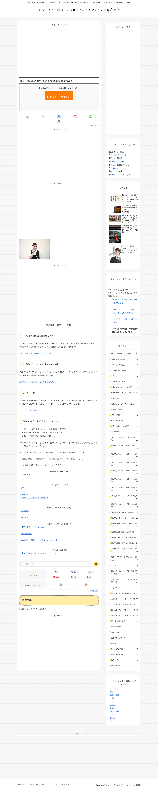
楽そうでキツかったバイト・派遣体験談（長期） (124, 581)
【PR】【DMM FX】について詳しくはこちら (39, 548)
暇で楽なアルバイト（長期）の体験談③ (124, 505)
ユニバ (112, 705)
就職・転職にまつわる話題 (124, 426)
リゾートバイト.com (116, 162)
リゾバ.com (113, 168)
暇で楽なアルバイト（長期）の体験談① (124, 489)
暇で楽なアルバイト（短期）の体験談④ (124, 464)
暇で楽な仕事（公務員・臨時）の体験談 (124, 525)
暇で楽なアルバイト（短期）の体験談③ (124, 455)
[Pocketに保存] (65, 117)
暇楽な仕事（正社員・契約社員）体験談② (124, 558)
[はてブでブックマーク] (52, 117)
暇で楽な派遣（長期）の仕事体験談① (124, 538)
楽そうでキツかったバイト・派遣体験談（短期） (124, 572)
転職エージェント (124, 654)
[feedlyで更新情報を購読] (60, 580)
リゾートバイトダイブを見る (120, 175)
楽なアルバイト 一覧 (124, 587)
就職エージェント (124, 420)
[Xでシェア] (26, 117)
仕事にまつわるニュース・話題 (124, 387)
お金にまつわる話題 (124, 359)
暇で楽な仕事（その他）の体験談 (124, 512)
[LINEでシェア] (79, 117)
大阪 (112, 702)
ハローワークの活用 (124, 364)
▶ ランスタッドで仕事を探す (59, 97)
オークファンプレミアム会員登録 (34, 493)
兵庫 (112, 708)
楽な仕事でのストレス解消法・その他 (124, 593)
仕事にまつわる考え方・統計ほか (124, 392)
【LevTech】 (26, 529)
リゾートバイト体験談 (124, 370)
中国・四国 (114, 711)
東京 (112, 692)
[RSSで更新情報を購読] (86, 580)
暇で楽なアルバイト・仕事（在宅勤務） (124, 439)
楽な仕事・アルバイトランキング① (124, 598)
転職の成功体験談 (124, 649)
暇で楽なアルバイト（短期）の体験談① (124, 447)
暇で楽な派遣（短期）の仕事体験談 (124, 532)
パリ (112, 721)
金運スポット (124, 665)
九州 (112, 715)
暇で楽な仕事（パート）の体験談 (124, 518)
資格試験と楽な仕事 (124, 637)
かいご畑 (25, 506)
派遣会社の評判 (124, 626)
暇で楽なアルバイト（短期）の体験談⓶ (124, 480)
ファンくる (25, 470)
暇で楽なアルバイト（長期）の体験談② (124, 497)
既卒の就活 (124, 431)
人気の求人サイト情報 (124, 381)
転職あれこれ (124, 643)
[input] (55, 559)
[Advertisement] (59, 50)
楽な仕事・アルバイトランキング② (124, 604)
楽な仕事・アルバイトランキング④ (124, 615)
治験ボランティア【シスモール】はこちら (36, 377)
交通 (124, 376)
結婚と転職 (124, 632)
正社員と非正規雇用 (124, 621)
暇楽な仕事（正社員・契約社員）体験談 (124, 550)
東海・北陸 (114, 695)
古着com (24, 490)
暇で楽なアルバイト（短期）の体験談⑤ (124, 472)
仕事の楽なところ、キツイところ (124, 404)
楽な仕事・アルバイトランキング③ (124, 610)
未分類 (124, 565)
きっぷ (112, 718)
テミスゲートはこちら (28, 405)
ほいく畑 (25, 512)
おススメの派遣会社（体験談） (124, 353)
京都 (112, 698)
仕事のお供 (124, 398)
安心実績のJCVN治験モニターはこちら (35, 349)
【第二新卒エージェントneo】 (33, 522)
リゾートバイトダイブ (117, 155)
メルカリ (25, 483)
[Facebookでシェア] (39, 117)
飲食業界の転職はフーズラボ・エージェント (39, 535)
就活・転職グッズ (124, 415)
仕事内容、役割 (124, 409)
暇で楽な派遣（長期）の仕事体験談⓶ (124, 544)
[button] (92, 117)
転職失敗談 (124, 660)
